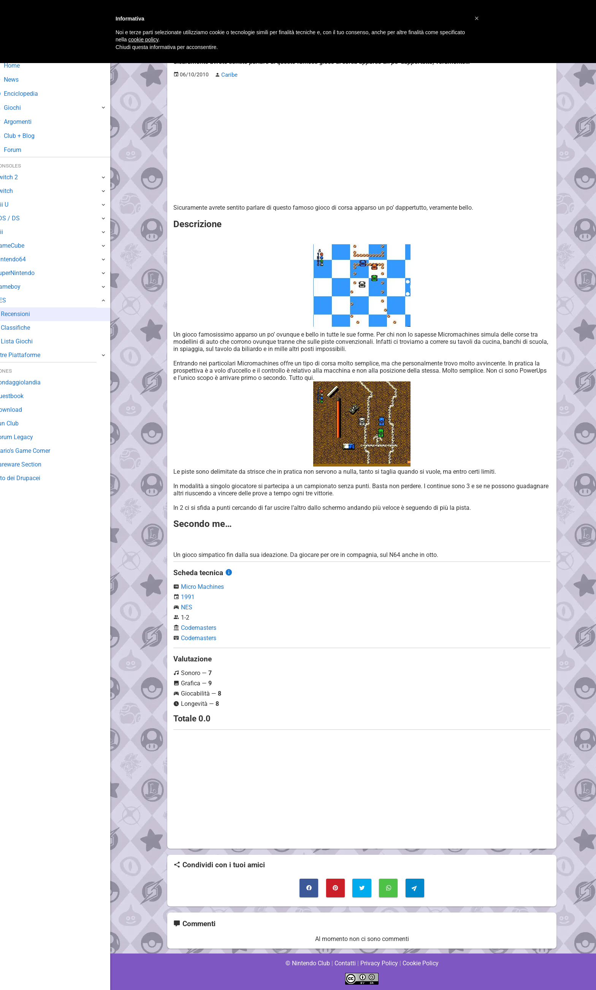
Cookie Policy (420, 963)
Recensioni (27, 314)
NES (186, 606)
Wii (10, 232)
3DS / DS (18, 218)
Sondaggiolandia (28, 382)
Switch (15, 191)
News (18, 79)
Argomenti (24, 121)
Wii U (13, 204)
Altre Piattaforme (29, 355)
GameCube (21, 245)
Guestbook (20, 396)
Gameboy (19, 286)
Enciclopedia (28, 93)
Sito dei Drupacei (29, 478)
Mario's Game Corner (34, 450)
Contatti (345, 963)
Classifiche (27, 327)
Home (19, 65)
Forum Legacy (25, 437)
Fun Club (18, 423)
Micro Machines (202, 586)
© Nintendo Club (307, 963)
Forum (19, 149)
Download (19, 409)
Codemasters (199, 627)
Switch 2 (17, 177)
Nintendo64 (22, 259)
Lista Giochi (28, 341)
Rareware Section (29, 464)
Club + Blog (26, 135)
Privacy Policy (379, 963)
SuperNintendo (26, 273)
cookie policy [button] (143, 39)
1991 (188, 596)
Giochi (19, 107)
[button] (477, 18)
